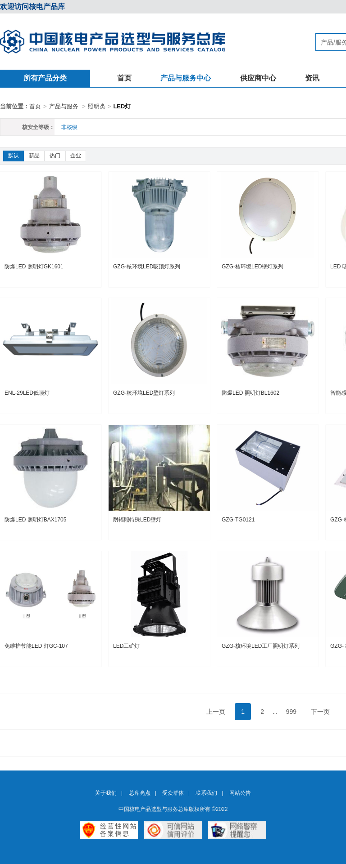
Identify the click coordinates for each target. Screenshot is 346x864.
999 (291, 711)
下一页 (320, 711)
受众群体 (173, 793)
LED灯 (122, 106)
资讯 (312, 78)
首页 (124, 78)
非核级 (69, 127)
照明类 (96, 106)
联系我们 (206, 793)
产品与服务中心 (185, 78)
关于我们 (106, 793)
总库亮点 (139, 793)
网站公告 (240, 793)
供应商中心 (258, 78)
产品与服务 (63, 106)
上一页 (215, 711)
